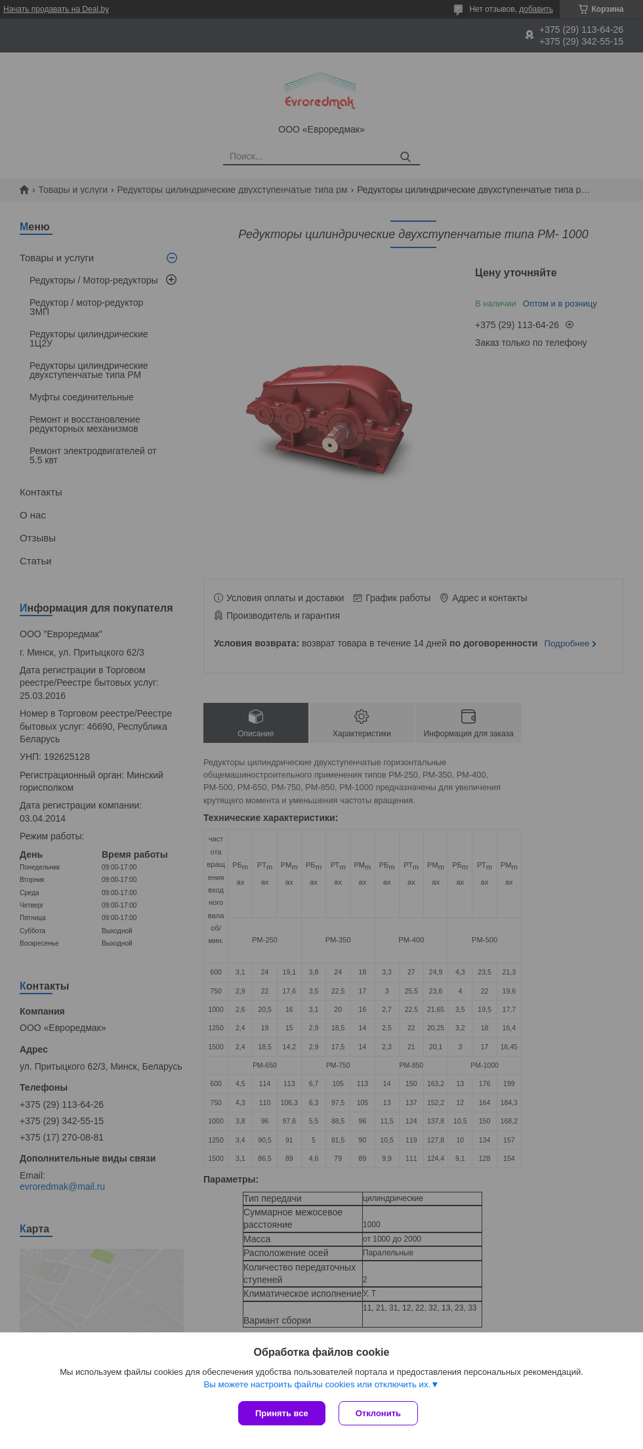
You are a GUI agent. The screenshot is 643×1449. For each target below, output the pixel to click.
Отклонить (378, 1413)
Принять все (281, 1413)
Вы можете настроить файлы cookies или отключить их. (316, 1384)
